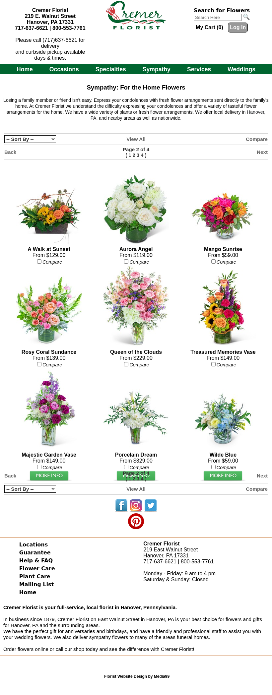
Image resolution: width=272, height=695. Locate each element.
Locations (33, 544)
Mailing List (36, 584)
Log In (238, 27)
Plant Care (34, 576)
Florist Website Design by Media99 (137, 676)
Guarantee (35, 552)
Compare (257, 139)
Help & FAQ (36, 560)
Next (262, 152)
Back (10, 152)
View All (135, 139)
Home (25, 69)
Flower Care (37, 568)
